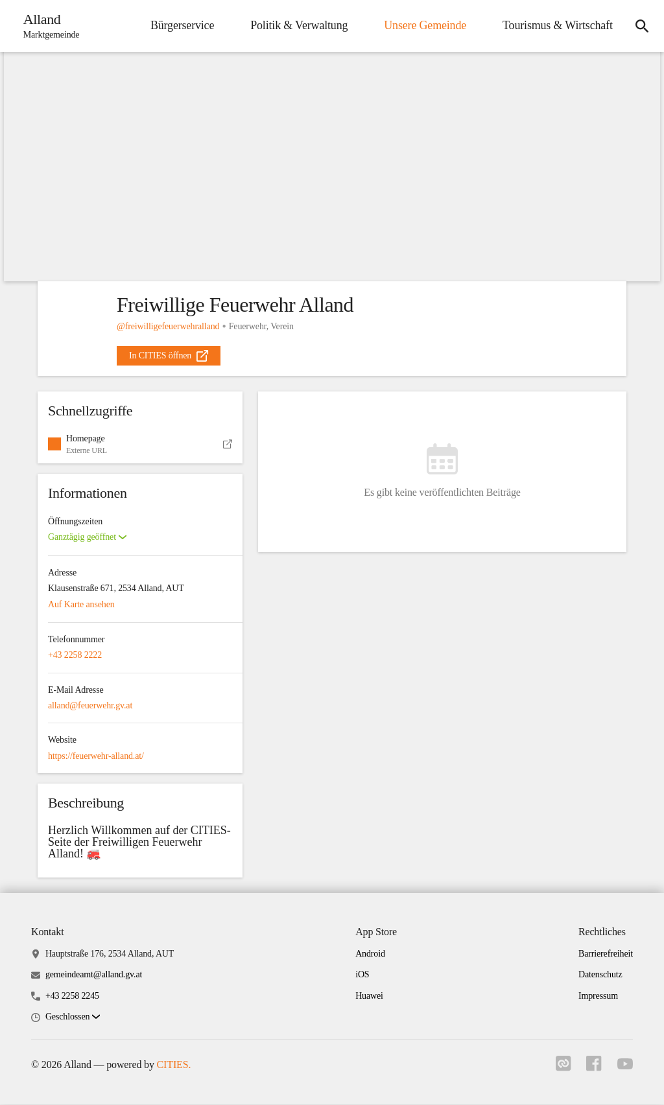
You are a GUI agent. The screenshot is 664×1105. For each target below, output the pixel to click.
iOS (362, 975)
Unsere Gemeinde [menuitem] (425, 25)
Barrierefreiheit (605, 954)
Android (370, 954)
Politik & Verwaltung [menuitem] (298, 25)
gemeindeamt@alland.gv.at (93, 975)
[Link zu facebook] (594, 1068)
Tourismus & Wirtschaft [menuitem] (557, 25)
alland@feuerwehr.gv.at (90, 705)
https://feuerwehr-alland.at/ (96, 756)
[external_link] (168, 356)
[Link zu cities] (563, 1068)
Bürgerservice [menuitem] (181, 25)
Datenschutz (600, 975)
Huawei (369, 996)
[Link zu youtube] (625, 1065)
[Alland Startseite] (48, 25)
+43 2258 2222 (75, 655)
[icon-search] (641, 25)
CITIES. (174, 1065)
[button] (140, 444)
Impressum (598, 996)
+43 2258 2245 (72, 996)
